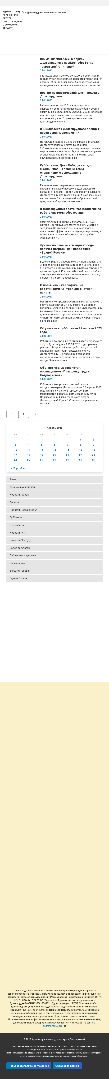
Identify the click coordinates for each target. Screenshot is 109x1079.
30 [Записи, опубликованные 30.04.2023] (93, 460)
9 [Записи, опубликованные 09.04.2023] (93, 444)
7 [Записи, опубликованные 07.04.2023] (67, 444)
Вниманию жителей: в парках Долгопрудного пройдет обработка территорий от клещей (66, 62)
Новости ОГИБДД (21, 540)
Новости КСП (18, 532)
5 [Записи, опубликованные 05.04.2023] (41, 444)
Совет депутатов (20, 547)
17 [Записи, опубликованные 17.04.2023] (15, 455)
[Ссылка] (54, 631)
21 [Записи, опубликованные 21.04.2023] (67, 455)
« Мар (14, 468)
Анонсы (14, 502)
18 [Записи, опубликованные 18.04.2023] (28, 455)
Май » (23, 468)
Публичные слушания (23, 555)
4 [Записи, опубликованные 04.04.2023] (28, 444)
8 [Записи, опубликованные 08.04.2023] (80, 444)
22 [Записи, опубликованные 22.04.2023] (80, 455)
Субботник (16, 517)
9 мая (13, 479)
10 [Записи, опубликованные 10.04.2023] (15, 449)
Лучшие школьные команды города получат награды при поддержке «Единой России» (67, 248)
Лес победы (17, 525)
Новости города (19, 494)
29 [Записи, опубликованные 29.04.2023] (80, 460)
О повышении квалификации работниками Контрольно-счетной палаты (66, 288)
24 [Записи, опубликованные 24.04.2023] (15, 460)
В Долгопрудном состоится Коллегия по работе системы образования (70, 210)
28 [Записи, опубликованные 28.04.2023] (67, 460)
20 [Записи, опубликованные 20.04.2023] (54, 455)
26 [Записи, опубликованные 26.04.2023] (41, 460)
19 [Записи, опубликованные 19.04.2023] (41, 455)
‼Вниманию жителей (22, 487)
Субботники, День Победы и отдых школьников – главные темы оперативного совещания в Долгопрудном (66, 170)
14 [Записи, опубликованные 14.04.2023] (67, 449)
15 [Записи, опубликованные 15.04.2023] (80, 449)
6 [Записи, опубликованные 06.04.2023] (54, 444)
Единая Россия (18, 578)
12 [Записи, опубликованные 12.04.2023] (41, 449)
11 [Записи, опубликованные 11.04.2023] (28, 449)
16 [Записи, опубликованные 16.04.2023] (93, 449)
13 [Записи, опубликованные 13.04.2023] (54, 449)
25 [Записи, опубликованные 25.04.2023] (28, 460)
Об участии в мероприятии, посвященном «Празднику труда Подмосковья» (64, 371)
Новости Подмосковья (23, 509)
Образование (18, 563)
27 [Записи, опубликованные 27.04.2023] (54, 460)
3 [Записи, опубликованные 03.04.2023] (15, 444)
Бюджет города (19, 570)
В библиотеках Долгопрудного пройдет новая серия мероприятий (70, 130)
